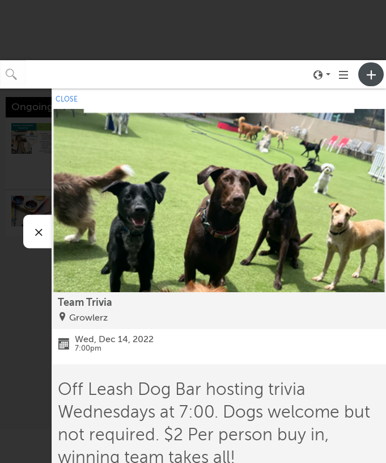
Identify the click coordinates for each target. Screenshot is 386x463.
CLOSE (67, 99)
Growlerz (88, 318)
